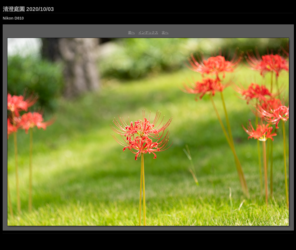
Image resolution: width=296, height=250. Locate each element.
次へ (165, 32)
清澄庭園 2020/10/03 (28, 9)
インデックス (148, 32)
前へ (131, 32)
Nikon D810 (13, 18)
